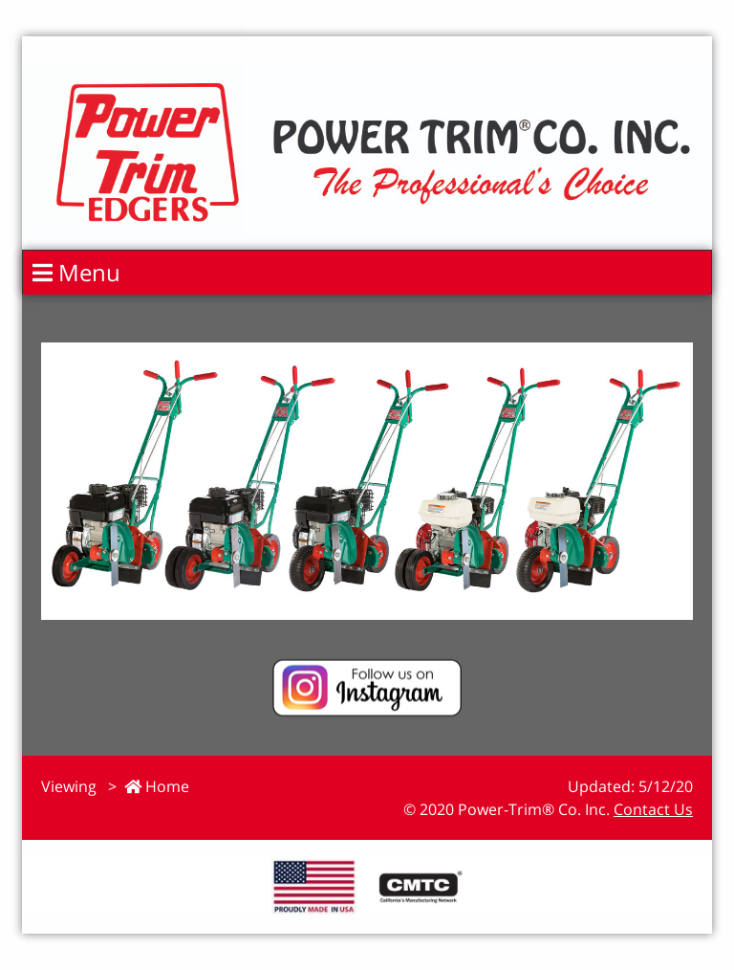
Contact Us (653, 809)
